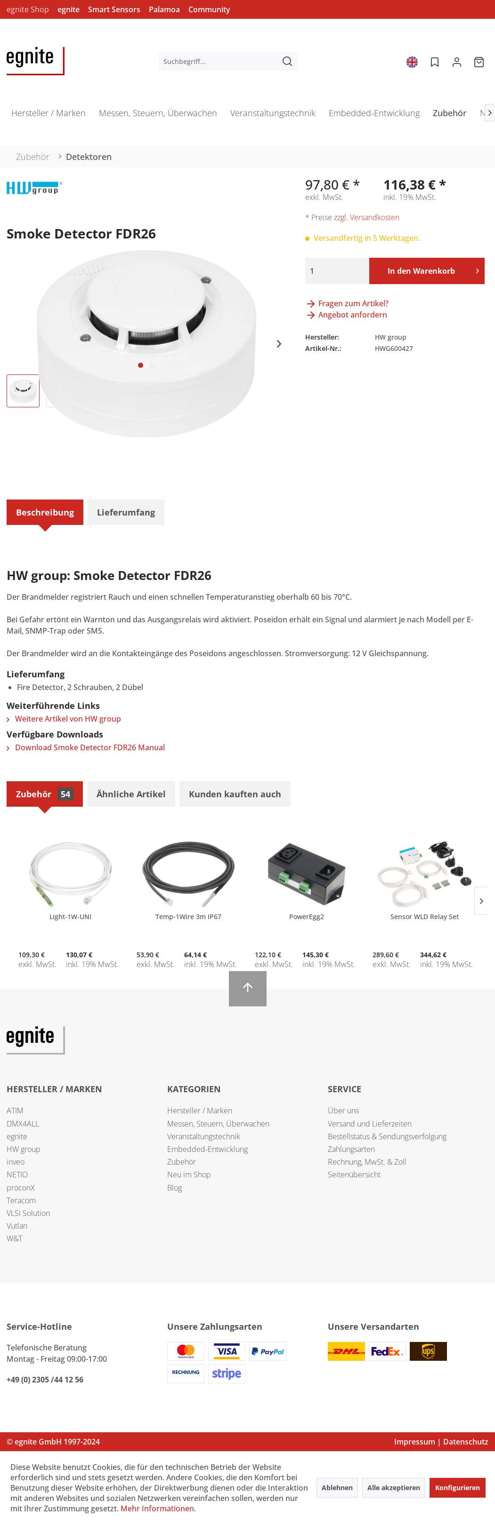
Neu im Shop (189, 1174)
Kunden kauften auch (235, 794)
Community (209, 9)
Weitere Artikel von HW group (64, 719)
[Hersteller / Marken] (48, 115)
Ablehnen (337, 1487)
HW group (24, 1149)
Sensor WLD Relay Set (424, 916)
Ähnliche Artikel (131, 794)
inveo (15, 1162)
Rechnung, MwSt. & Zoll (367, 1162)
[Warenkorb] (480, 61)
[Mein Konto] (456, 61)
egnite (68, 9)
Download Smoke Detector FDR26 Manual (86, 747)
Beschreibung (45, 512)
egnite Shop (28, 9)
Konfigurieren (457, 1487)
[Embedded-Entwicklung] (374, 115)
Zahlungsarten (351, 1149)
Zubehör (44, 794)
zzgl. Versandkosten (366, 217)
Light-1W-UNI (70, 916)
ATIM (15, 1110)
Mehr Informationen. (158, 1508)
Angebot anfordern (346, 315)
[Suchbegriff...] (228, 61)
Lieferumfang (126, 512)
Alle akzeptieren (393, 1487)
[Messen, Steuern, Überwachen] (158, 115)
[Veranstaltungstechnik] (273, 115)
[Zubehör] (449, 115)
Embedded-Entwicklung (207, 1149)
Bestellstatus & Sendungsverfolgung (387, 1136)
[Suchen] (287, 61)
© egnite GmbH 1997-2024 (53, 1442)
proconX (21, 1188)
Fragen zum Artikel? (347, 303)
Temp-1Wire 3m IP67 (188, 916)
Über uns (343, 1110)
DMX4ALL (23, 1124)
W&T (14, 1238)
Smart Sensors (114, 9)
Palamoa (164, 9)
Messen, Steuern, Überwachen (218, 1124)
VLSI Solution (28, 1213)
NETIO (17, 1174)
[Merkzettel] (433, 61)
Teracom (21, 1200)
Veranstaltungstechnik (203, 1136)
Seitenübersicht (354, 1174)
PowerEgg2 (306, 916)
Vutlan (17, 1226)
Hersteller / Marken (199, 1110)
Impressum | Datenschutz (441, 1442)
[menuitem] (228, 61)
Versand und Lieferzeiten (370, 1124)
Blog (174, 1188)
